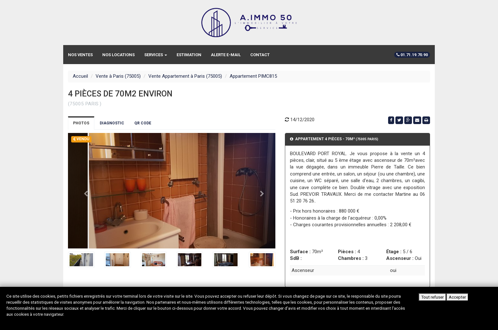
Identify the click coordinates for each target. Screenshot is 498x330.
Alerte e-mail (226, 54)
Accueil (80, 76)
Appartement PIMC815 (253, 76)
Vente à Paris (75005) (118, 76)
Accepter (457, 297)
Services (155, 54)
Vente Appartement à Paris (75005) (185, 76)
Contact (260, 54)
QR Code (142, 123)
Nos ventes (80, 54)
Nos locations (118, 54)
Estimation (189, 54)
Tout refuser (432, 297)
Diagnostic (112, 123)
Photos (81, 123)
